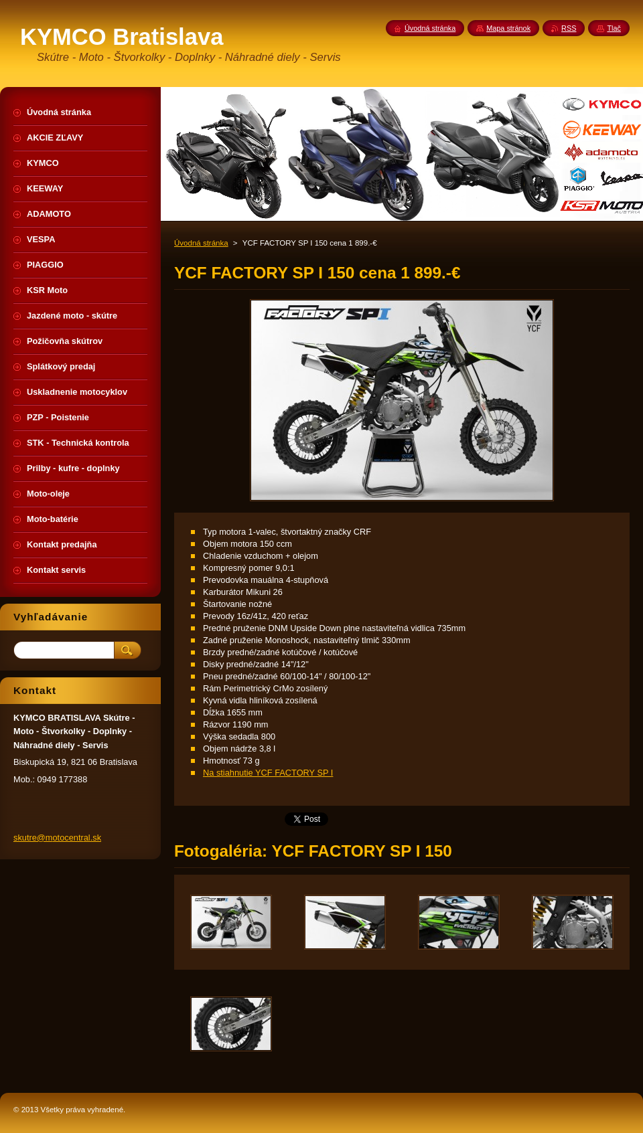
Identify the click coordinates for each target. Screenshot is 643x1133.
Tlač (614, 28)
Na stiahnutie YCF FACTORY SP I (268, 773)
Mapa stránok (508, 28)
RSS (568, 28)
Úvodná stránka (201, 243)
